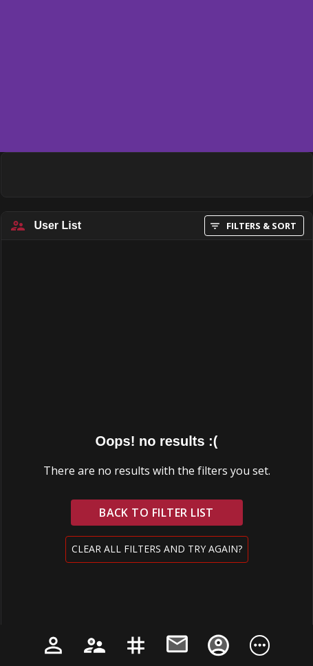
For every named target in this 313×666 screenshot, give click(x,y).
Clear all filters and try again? (157, 549)
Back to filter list (157, 513)
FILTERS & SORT (254, 225)
